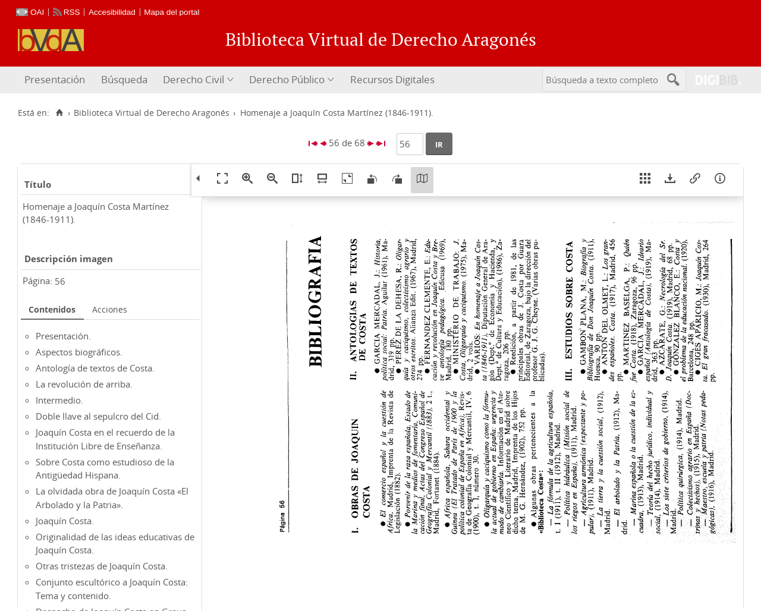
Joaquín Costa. (65, 521)
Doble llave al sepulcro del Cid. (98, 416)
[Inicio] (59, 113)
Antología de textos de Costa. (95, 368)
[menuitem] (56, 80)
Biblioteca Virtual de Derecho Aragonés (151, 113)
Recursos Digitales (392, 79)
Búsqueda (124, 79)
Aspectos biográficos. (79, 352)
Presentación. (63, 336)
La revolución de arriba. (84, 384)
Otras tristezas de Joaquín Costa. (102, 566)
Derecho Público (287, 79)
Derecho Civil (193, 79)
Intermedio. (59, 400)
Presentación (54, 79)
